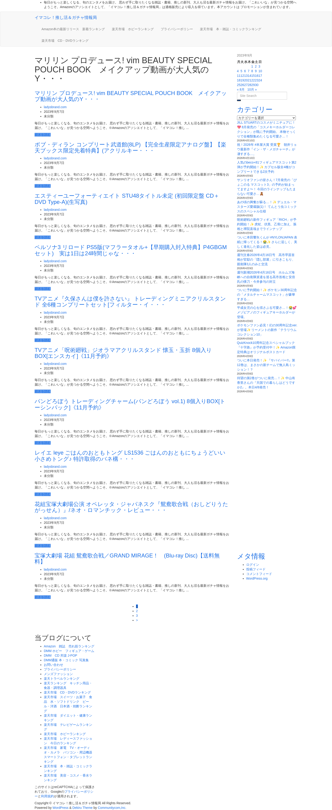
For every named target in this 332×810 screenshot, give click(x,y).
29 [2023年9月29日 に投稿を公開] (253, 85)
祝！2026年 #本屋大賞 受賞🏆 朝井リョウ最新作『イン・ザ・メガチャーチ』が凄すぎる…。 (267, 149)
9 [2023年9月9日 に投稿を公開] (256, 71)
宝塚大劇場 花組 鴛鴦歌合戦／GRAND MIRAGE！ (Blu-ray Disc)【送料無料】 (127, 558)
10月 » (252, 89)
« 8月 (241, 89)
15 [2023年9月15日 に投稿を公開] (253, 75)
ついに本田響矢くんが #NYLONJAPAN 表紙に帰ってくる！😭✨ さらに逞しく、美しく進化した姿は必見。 (267, 241)
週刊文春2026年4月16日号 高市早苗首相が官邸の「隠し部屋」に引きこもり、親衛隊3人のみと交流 (266, 259)
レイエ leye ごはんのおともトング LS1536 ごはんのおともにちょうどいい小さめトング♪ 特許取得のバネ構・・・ (130, 456)
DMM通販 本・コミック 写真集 (66, 660)
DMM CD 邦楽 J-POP (60, 655)
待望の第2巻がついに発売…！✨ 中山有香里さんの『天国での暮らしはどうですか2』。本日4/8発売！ (266, 382)
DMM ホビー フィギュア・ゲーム (69, 651)
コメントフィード (259, 574)
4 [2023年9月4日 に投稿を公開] (238, 71)
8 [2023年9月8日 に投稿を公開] (252, 71)
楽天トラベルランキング (61, 678)
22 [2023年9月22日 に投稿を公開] (253, 80)
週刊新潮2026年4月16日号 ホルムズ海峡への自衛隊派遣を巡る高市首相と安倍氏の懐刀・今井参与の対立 (266, 277)
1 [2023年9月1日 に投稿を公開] (252, 66)
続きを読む (43, 135)
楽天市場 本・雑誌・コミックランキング (230, 29)
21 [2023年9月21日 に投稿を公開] (249, 80)
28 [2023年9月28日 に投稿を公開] (249, 85)
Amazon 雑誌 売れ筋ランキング (71, 646)
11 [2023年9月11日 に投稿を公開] (239, 75)
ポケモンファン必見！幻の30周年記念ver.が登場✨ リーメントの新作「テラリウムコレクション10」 (267, 329)
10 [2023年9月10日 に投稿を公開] (260, 71)
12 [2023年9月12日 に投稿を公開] (242, 75)
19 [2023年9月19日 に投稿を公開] (242, 80)
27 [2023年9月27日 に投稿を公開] (246, 85)
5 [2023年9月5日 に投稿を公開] (241, 71)
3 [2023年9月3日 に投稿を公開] (259, 66)
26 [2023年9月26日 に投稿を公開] (242, 85)
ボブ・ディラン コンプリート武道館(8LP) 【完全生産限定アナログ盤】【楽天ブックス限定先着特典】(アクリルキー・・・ (130, 147)
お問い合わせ (53, 665)
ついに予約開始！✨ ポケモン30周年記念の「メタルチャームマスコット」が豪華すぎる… (267, 294)
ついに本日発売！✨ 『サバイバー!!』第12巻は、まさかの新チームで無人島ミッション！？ (266, 364)
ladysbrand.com (55, 107)
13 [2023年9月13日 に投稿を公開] (246, 75)
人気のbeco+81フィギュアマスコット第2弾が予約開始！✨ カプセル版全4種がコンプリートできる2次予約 (266, 167)
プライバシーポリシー (177, 29)
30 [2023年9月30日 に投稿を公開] (256, 85)
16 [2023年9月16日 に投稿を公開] (256, 75)
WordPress (60, 808)
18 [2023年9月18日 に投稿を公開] (239, 80)
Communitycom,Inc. (112, 808)
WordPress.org (257, 578)
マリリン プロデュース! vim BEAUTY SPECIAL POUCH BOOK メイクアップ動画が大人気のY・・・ (131, 96)
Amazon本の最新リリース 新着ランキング (73, 29)
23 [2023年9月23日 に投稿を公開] (256, 80)
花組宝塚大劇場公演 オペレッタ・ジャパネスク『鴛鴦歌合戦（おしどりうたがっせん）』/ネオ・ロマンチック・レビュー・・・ (131, 507)
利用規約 (47, 796)
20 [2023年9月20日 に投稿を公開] (246, 80)
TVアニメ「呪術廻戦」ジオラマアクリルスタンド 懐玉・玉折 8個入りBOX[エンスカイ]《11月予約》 (123, 353)
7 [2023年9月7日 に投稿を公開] (248, 71)
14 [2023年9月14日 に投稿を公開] (249, 75)
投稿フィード (256, 569)
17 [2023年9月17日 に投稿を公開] (260, 75)
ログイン (252, 564)
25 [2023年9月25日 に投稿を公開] (239, 85)
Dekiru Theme (82, 808)
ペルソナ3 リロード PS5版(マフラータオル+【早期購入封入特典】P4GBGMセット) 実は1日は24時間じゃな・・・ (131, 250)
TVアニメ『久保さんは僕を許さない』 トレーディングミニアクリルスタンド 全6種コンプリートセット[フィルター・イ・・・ (130, 301)
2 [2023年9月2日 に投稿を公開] (256, 66)
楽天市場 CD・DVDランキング (65, 40)
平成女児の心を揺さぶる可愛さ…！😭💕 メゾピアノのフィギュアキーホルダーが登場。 (266, 312)
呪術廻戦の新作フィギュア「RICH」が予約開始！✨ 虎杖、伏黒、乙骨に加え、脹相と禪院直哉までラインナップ (267, 224)
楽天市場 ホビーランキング (133, 29)
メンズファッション (58, 674)
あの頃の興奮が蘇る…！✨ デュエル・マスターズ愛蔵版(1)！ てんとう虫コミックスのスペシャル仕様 (267, 206)
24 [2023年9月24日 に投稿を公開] (260, 80)
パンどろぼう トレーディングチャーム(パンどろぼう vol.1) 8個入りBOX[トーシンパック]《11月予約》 (130, 404)
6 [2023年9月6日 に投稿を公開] (245, 71)
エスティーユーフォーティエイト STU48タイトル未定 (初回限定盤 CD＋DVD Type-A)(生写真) (127, 199)
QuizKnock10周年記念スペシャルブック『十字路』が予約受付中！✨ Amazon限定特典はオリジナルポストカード (266, 347)
